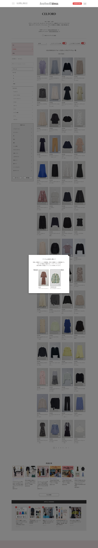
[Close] (69, 255)
